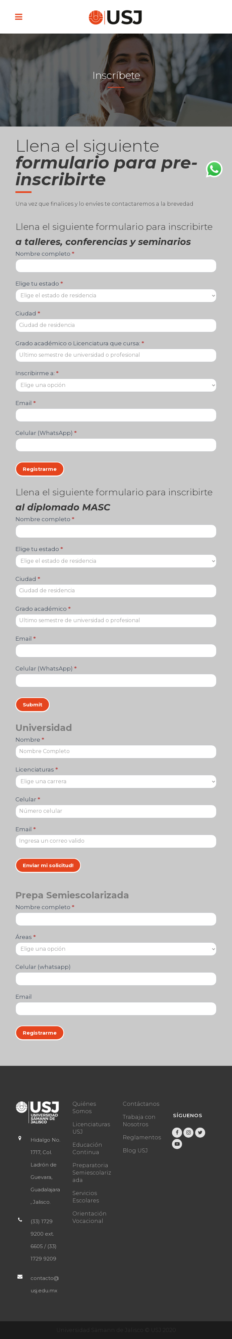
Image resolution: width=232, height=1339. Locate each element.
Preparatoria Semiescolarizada (91, 1172)
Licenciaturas (36, 769)
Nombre (29, 739)
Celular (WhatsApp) (46, 433)
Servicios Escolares (85, 1197)
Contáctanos (141, 1104)
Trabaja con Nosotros (139, 1121)
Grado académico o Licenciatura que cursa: (79, 343)
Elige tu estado (39, 283)
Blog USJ (135, 1150)
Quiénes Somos (84, 1107)
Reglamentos (142, 1137)
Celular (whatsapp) (43, 966)
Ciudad (27, 313)
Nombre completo (44, 253)
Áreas (25, 937)
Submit (32, 704)
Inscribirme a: (37, 373)
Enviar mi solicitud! (48, 865)
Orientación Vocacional (89, 1217)
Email (25, 403)
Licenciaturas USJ (91, 1128)
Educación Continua (87, 1148)
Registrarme (40, 469)
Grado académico (43, 608)
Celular (27, 799)
